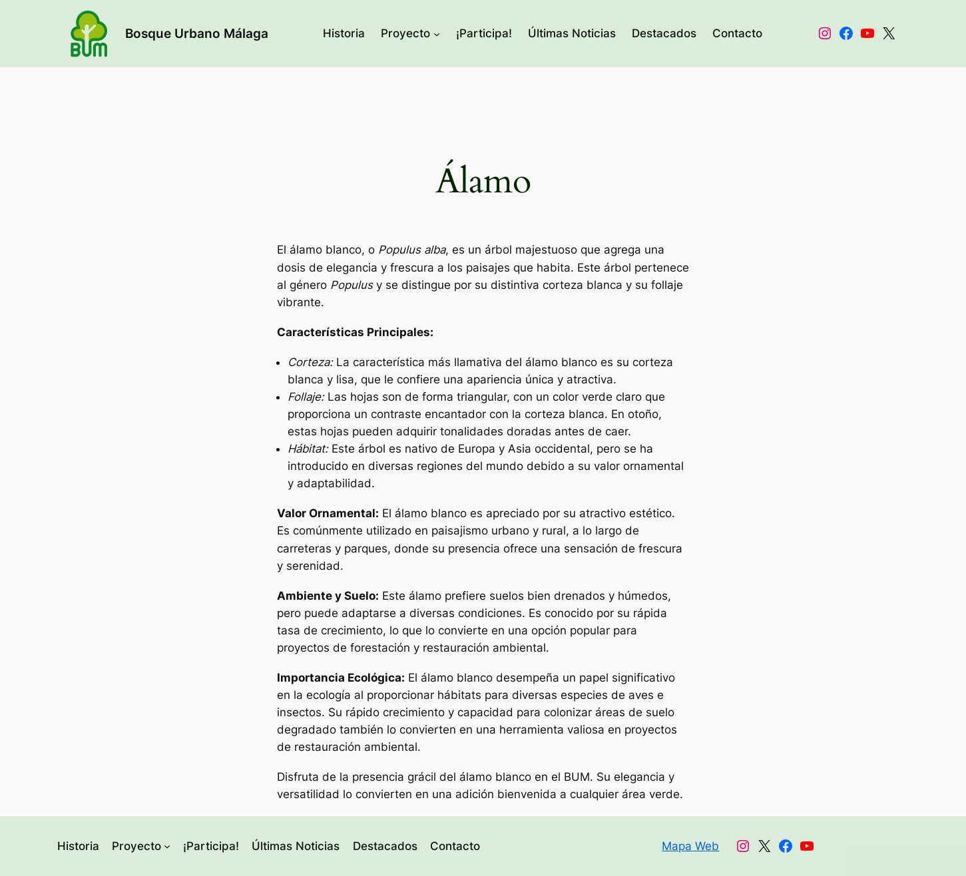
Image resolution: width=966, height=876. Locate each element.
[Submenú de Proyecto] (436, 33)
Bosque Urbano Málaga (196, 33)
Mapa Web (690, 846)
